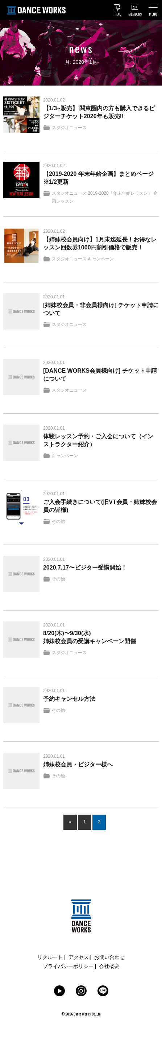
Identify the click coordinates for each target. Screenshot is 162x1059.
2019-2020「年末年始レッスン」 (120, 193)
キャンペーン (101, 258)
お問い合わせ (109, 957)
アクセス (78, 957)
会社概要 (109, 966)
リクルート (50, 957)
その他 (58, 521)
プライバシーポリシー (68, 966)
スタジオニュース (69, 127)
